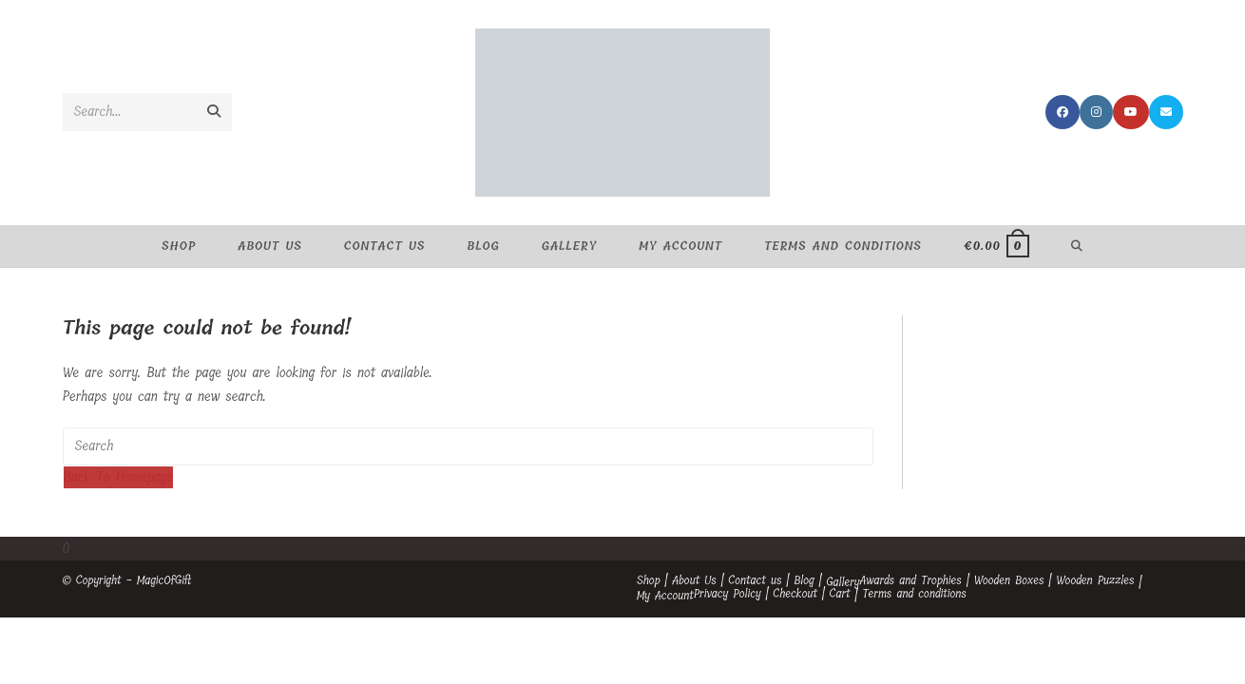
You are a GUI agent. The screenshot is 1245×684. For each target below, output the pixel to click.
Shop (649, 580)
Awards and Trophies (911, 580)
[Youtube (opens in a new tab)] (1131, 112)
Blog (804, 580)
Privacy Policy (727, 593)
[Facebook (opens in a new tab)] (1062, 112)
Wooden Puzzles (1095, 580)
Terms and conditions (914, 593)
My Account (665, 595)
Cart (840, 593)
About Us (694, 580)
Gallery (842, 582)
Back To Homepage (119, 477)
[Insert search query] (468, 447)
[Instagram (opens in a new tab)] (1096, 112)
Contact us (754, 580)
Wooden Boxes (1009, 580)
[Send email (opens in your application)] (1166, 112)
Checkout (795, 593)
